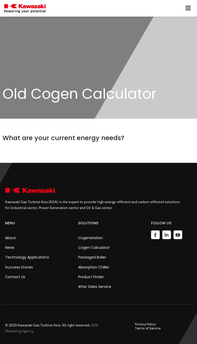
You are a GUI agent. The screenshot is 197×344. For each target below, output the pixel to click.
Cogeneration (90, 237)
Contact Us (15, 276)
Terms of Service (148, 328)
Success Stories (19, 267)
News (9, 247)
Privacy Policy (145, 324)
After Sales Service (94, 286)
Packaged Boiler (92, 257)
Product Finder (91, 276)
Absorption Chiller (93, 267)
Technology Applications (27, 257)
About (10, 237)
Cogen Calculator (94, 247)
